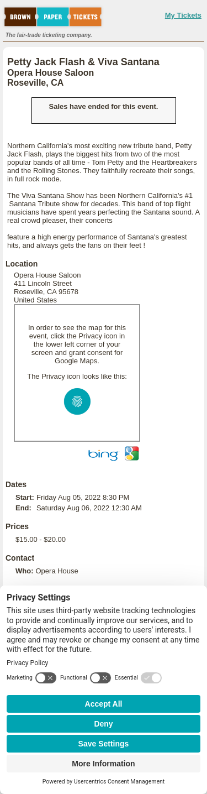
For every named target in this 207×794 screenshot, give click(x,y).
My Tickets (183, 15)
